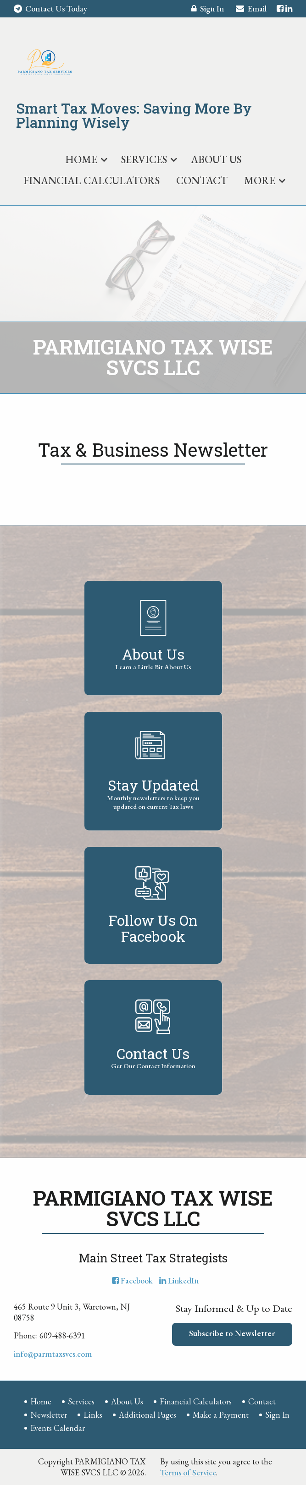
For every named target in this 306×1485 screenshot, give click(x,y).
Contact (202, 180)
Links (92, 1414)
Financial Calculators (91, 180)
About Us (216, 159)
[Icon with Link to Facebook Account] (280, 8)
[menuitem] (85, 157)
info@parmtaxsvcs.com (53, 1354)
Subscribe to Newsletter (232, 1333)
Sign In (207, 9)
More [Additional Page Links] (259, 180)
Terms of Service (188, 1472)
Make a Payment (221, 1414)
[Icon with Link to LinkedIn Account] (288, 8)
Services (144, 159)
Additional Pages (147, 1414)
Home (81, 159)
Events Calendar (57, 1428)
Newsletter (48, 1414)
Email (251, 9)
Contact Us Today (50, 8)
